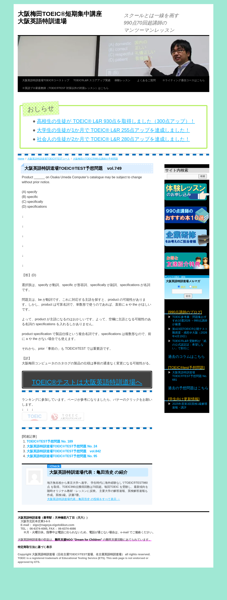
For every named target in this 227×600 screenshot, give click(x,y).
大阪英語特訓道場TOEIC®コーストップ (45, 80)
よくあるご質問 (147, 80)
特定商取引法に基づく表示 (35, 546)
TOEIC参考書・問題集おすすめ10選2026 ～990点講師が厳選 (189, 320)
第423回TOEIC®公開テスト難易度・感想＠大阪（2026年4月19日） (190, 332)
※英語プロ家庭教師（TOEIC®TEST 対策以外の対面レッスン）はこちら (65, 88)
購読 (181, 287)
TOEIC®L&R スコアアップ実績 (91, 80)
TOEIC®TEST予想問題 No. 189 (50, 441)
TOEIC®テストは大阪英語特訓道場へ (87, 382)
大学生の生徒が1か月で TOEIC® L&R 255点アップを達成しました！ (113, 130)
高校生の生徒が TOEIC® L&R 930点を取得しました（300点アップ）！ (116, 121)
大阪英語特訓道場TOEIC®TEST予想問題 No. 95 (62, 455)
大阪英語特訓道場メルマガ (183, 281)
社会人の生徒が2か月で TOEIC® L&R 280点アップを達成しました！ (113, 139)
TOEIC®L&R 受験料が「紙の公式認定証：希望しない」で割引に (189, 344)
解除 (193, 287)
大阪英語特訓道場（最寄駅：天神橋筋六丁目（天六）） (53, 517)
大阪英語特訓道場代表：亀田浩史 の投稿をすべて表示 (83, 498)
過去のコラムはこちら (186, 357)
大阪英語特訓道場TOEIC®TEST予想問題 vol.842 (64, 450)
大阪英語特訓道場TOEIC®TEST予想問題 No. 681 (189, 376)
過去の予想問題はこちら (188, 388)
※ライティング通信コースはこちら (183, 80)
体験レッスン (124, 80)
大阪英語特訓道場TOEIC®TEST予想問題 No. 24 (62, 445)
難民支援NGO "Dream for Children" (78, 539)
